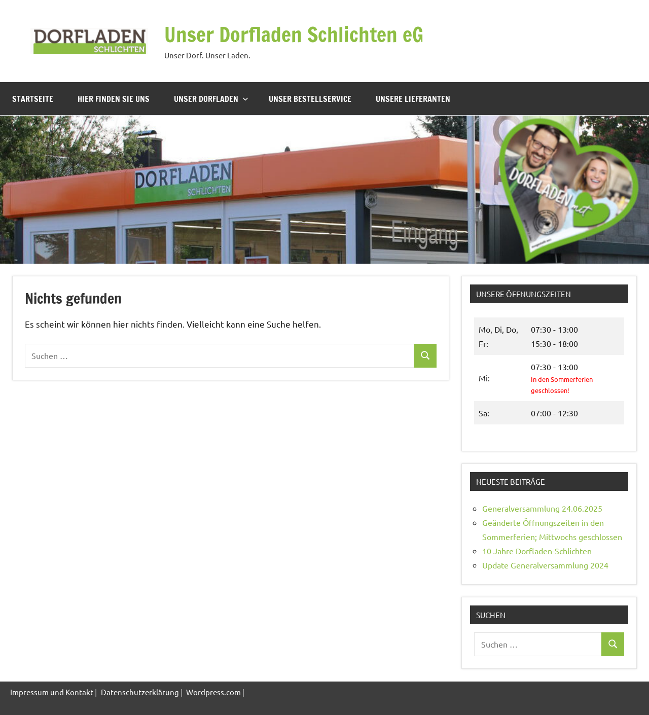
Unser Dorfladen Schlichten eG (293, 34)
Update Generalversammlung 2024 (545, 565)
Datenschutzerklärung (140, 692)
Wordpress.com (213, 692)
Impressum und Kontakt (51, 692)
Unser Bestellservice (310, 98)
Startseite (32, 98)
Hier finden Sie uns (114, 98)
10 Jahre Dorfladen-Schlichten (537, 551)
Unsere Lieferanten (413, 98)
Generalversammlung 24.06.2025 (542, 508)
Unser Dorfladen (211, 98)
